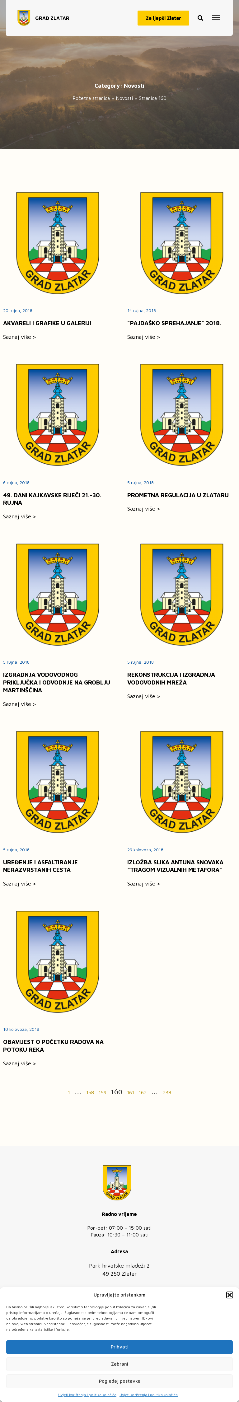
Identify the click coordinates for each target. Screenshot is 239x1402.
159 (102, 1092)
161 (130, 1092)
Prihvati (120, 1346)
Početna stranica (91, 98)
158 (90, 1092)
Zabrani (119, 1364)
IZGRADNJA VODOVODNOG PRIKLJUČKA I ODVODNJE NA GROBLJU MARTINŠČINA (56, 682)
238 (167, 1092)
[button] (230, 1295)
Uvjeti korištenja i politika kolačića (87, 1394)
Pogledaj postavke (119, 1381)
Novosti (124, 98)
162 (143, 1092)
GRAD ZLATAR (52, 15)
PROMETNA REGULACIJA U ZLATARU (178, 495)
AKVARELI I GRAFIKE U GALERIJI (47, 323)
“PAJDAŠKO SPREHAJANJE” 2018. (174, 323)
